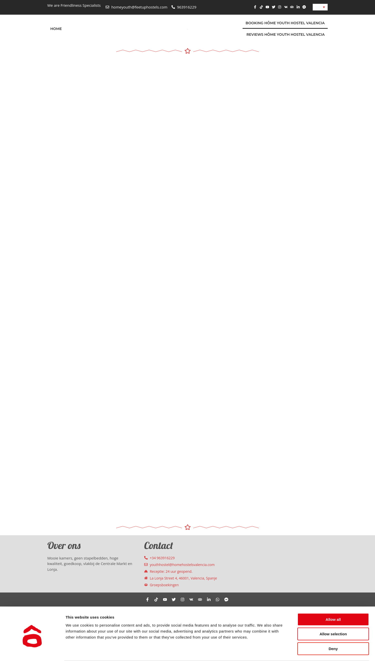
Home (56, 28)
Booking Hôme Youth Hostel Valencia (285, 23)
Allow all (333, 600)
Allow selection (333, 614)
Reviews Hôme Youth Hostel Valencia (285, 34)
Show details (262, 651)
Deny (333, 629)
